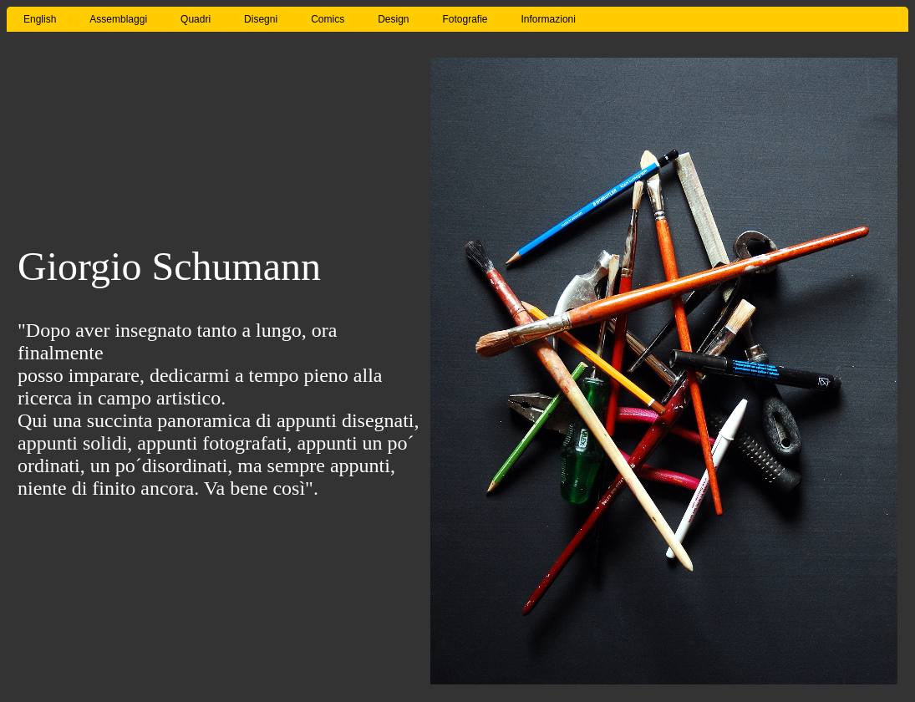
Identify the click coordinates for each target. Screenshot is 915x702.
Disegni (260, 19)
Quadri (195, 19)
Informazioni (548, 19)
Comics (327, 19)
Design (393, 19)
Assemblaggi (118, 19)
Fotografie (465, 19)
